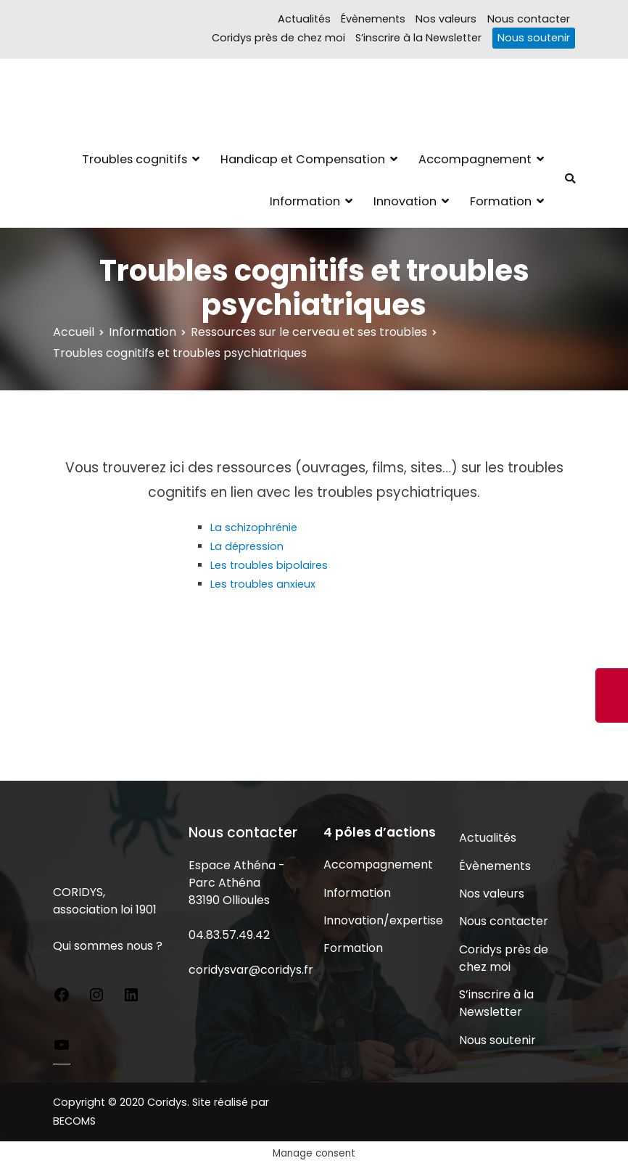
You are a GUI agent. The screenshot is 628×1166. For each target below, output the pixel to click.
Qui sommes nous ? (107, 945)
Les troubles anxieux (262, 584)
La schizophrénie (253, 527)
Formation (501, 201)
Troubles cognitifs (134, 159)
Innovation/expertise (381, 920)
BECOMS (74, 1121)
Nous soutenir (533, 37)
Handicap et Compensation (302, 159)
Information (305, 201)
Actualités (304, 19)
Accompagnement (475, 159)
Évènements (373, 19)
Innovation (405, 201)
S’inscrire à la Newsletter (418, 37)
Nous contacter (528, 19)
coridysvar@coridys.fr (251, 969)
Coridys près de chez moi (278, 37)
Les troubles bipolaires (269, 565)
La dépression (247, 546)
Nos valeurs (446, 19)
